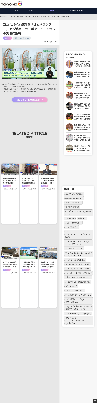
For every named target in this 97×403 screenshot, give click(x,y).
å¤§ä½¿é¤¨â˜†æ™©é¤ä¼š (77, 295)
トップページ (4, 16)
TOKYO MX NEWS (71, 207)
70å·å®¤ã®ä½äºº (73, 248)
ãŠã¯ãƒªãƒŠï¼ (73, 223)
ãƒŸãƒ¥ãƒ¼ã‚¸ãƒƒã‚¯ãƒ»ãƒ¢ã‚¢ (78, 313)
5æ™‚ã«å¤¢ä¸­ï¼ (73, 203)
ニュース (12, 16)
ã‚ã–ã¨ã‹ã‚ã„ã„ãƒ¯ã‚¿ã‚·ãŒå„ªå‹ (77, 234)
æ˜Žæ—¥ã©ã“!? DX (74, 290)
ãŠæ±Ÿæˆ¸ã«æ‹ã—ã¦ (77, 277)
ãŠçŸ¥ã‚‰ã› (71, 227)
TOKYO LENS (70, 218)
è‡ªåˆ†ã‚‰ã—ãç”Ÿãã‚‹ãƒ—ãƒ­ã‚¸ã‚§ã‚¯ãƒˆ (75, 320)
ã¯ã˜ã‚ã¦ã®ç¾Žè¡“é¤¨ (77, 269)
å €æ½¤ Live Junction (74, 194)
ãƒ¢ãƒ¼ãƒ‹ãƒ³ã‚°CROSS (74, 260)
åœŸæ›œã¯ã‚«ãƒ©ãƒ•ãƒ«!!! (77, 264)
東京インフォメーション (22, 38)
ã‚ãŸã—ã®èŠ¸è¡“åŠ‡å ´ (78, 273)
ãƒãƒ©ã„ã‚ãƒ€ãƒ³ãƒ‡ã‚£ (77, 282)
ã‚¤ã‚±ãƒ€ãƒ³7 (70, 286)
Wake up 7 (81, 218)
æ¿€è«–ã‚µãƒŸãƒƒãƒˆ (73, 198)
